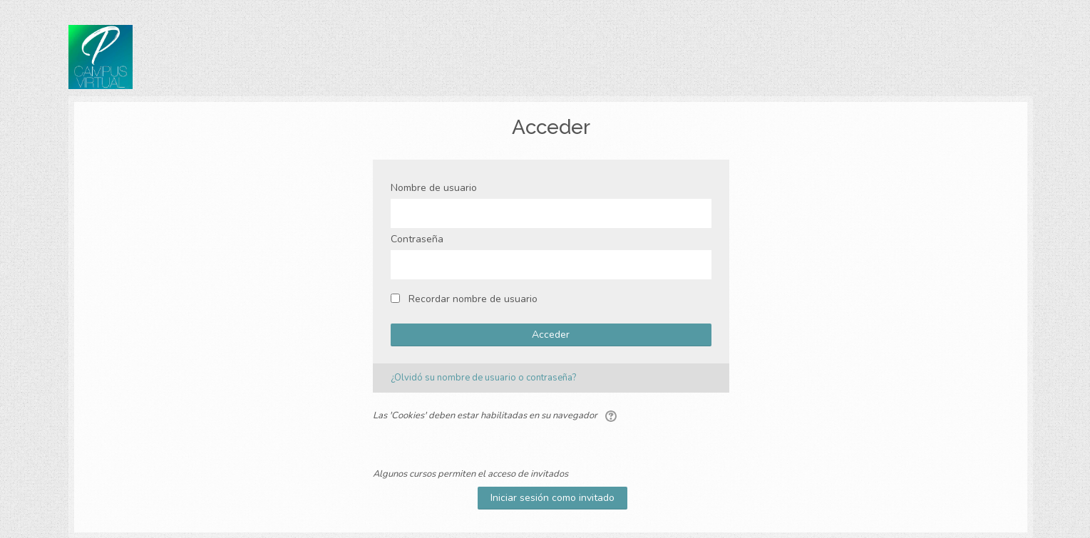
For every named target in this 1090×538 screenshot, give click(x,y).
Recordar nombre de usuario (473, 299)
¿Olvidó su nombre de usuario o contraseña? (483, 377)
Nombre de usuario (434, 188)
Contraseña (417, 239)
